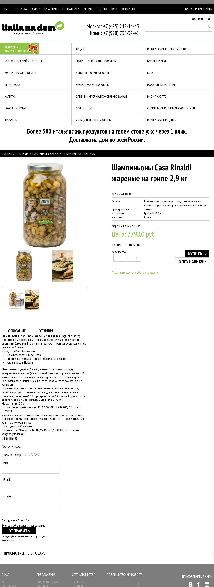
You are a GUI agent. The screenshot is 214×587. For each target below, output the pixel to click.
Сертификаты (70, 9)
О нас (5, 9)
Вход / (189, 9)
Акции (88, 9)
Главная (7, 153)
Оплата (35, 9)
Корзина (202, 19)
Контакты (128, 9)
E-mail (7, 479)
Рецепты (101, 9)
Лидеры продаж (47, 582)
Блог (114, 9)
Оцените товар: (12, 454)
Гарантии (50, 9)
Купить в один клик (192, 261)
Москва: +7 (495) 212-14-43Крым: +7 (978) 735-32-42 (113, 29)
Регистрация (203, 9)
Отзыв (7, 496)
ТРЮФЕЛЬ (22, 153)
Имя (5, 463)
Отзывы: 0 (9, 438)
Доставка (20, 9)
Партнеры (78, 582)
